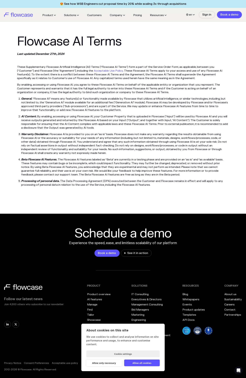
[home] (18, 15)
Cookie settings (123, 353)
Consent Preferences (36, 363)
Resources (157, 15)
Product (47, 15)
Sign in (206, 14)
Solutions (70, 15)
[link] (207, 14)
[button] (49, 15)
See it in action (137, 253)
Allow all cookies (142, 363)
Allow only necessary (104, 363)
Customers (94, 15)
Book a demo (229, 14)
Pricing (137, 15)
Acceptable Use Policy (108, 70)
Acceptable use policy (65, 363)
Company (116, 15)
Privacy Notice (12, 363)
